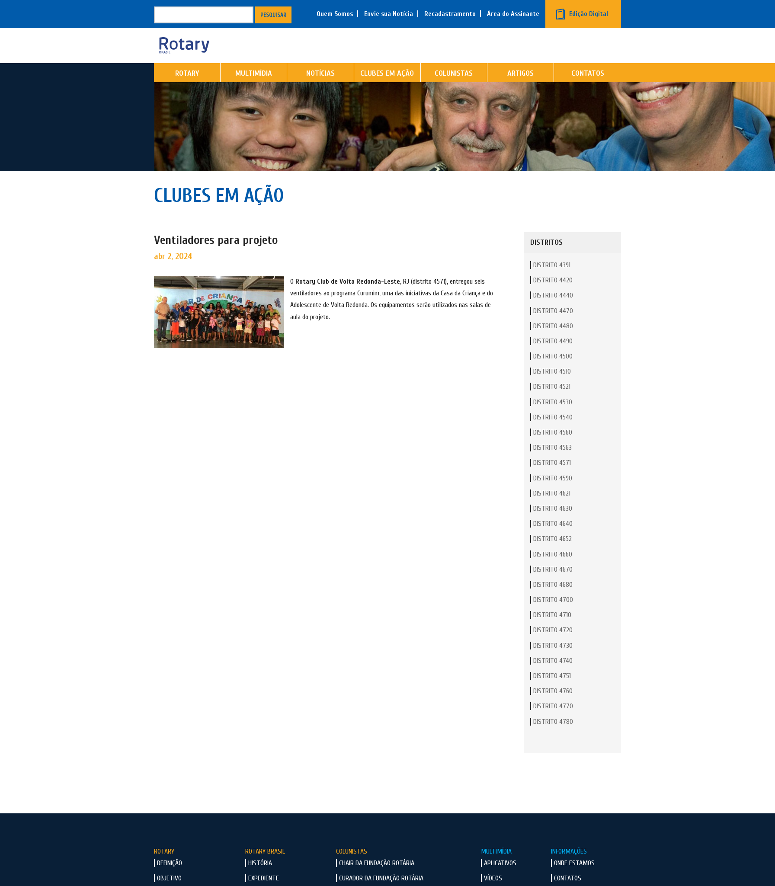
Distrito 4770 (553, 722)
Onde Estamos (574, 879)
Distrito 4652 (552, 554)
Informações (569, 866)
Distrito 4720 (553, 645)
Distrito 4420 (553, 296)
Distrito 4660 (552, 569)
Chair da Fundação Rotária (376, 879)
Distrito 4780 (553, 737)
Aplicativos (500, 879)
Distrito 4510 (552, 387)
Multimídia (253, 88)
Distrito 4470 (553, 326)
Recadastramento (450, 13)
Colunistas (454, 88)
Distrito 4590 (552, 493)
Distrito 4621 (551, 508)
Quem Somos (335, 13)
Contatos (587, 88)
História (260, 879)
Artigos (520, 88)
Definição (169, 879)
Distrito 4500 (553, 372)
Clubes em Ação (387, 88)
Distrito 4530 (552, 417)
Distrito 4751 (552, 691)
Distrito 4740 (553, 676)
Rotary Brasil (265, 866)
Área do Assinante (513, 13)
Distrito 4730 (553, 661)
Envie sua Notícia (388, 13)
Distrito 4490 (553, 356)
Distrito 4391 (551, 281)
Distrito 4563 (552, 463)
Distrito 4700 (553, 615)
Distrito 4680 (553, 600)
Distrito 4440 (553, 311)
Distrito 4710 (552, 630)
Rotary (187, 88)
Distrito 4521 (551, 402)
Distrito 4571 (552, 478)
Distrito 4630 (552, 524)
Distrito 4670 (553, 585)
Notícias (320, 88)
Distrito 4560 (552, 448)
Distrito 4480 (553, 341)
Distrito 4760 (553, 706)
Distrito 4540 (553, 432)
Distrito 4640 (553, 539)
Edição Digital (588, 14)
